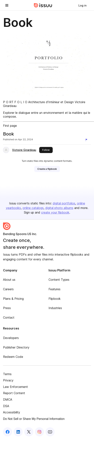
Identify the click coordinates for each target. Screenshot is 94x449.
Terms (7, 374)
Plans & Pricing (13, 299)
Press (7, 308)
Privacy (8, 380)
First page (10, 126)
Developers (11, 338)
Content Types (59, 280)
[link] (82, 5)
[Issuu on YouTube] (50, 431)
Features (54, 289)
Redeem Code (13, 357)
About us (9, 280)
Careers (8, 289)
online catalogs (33, 208)
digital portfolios (64, 203)
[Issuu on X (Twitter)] (28, 431)
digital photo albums (59, 208)
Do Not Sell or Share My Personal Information (34, 418)
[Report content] (87, 140)
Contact (8, 317)
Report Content (14, 393)
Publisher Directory (16, 347)
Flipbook (55, 299)
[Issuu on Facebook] (7, 431)
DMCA (7, 399)
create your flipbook (55, 212)
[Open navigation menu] (7, 5)
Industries (55, 308)
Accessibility (11, 412)
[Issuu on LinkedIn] (18, 431)
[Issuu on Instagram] (39, 431)
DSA (6, 406)
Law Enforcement (15, 387)
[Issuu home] (43, 5)
